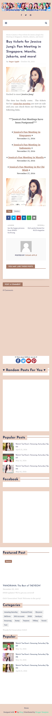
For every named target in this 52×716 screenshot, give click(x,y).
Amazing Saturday (11, 612)
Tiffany (35, 621)
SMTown (7, 616)
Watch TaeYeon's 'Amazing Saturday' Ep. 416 (32, 655)
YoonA (43, 621)
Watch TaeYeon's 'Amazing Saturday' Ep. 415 (32, 467)
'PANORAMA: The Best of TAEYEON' (22, 586)
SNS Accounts (19, 616)
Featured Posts (26, 612)
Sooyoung (8, 621)
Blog (21, 712)
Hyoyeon (38, 612)
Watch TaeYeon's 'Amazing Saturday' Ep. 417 (32, 456)
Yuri (5, 625)
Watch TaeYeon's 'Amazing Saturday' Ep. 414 (32, 445)
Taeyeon (26, 621)
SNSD (30, 616)
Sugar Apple (14, 62)
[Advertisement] (26, 405)
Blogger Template (42, 712)
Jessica (14, 35)
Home (8, 35)
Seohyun (38, 616)
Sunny (17, 621)
